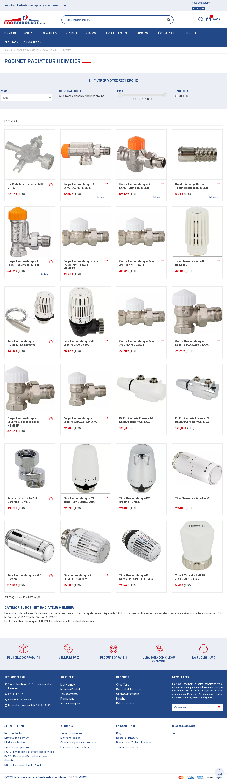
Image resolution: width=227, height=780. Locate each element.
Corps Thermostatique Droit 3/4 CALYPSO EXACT (137, 263)
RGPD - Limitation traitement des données (29, 751)
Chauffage (143, 33)
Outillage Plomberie (127, 693)
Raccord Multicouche (128, 689)
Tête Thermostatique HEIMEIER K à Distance (21, 343)
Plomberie (10, 33)
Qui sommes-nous (71, 733)
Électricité (191, 33)
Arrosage (91, 33)
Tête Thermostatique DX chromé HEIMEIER (134, 500)
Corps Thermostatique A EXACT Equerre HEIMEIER (23, 263)
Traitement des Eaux (128, 747)
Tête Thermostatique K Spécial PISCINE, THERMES (136, 577)
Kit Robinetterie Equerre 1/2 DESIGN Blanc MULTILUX (136, 420)
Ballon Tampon (125, 703)
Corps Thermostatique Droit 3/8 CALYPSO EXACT (137, 343)
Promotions (67, 698)
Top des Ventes (69, 693)
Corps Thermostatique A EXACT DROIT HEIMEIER (134, 186)
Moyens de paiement (16, 737)
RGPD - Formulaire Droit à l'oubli (22, 765)
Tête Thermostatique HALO (192, 498)
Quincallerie (31, 42)
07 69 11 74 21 (15, 694)
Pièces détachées (167, 33)
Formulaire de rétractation (75, 747)
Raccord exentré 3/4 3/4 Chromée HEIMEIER (22, 500)
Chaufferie (122, 684)
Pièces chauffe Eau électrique (134, 742)
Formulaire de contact (19, 699)
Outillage (10, 42)
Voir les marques (70, 703)
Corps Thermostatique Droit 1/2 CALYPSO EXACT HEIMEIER (81, 265)
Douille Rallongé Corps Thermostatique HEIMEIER (191, 186)
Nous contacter (13, 733)
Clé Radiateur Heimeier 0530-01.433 (25, 186)
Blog (119, 733)
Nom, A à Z (12, 120)
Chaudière (71, 33)
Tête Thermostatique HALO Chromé (24, 577)
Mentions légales (203, 697)
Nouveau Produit (70, 689)
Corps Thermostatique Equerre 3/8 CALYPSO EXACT (81, 420)
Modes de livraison (15, 742)
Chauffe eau (50, 33)
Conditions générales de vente (78, 742)
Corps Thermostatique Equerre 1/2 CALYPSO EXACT (193, 343)
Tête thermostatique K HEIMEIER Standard (77, 577)
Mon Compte (68, 684)
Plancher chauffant (117, 33)
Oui (183, 95)
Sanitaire (29, 33)
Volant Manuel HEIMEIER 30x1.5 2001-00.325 (190, 577)
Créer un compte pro (16, 747)
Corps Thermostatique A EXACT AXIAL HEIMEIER (78, 186)
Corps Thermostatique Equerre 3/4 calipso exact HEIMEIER (23, 422)
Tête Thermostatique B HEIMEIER (189, 263)
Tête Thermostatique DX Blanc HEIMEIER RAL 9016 (79, 500)
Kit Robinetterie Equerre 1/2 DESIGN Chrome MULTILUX (192, 420)
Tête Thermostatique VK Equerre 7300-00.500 (78, 343)
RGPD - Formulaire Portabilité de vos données (25, 758)
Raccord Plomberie (127, 737)
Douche (120, 698)
